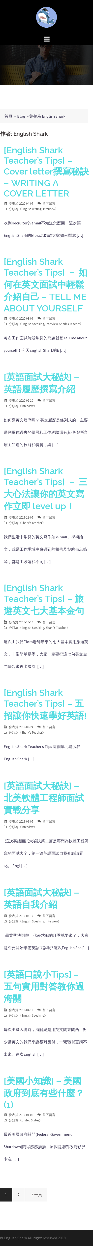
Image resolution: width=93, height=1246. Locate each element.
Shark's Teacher (69, 324)
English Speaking (33, 324)
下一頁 (36, 1194)
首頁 (8, 116)
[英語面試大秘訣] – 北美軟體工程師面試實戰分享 (44, 798)
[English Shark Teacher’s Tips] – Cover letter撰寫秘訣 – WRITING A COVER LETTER (46, 171)
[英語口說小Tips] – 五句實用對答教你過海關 (44, 986)
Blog (21, 116)
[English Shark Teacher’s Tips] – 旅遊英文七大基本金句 (44, 599)
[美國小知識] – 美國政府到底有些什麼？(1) (44, 1093)
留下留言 (48, 203)
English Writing (31, 209)
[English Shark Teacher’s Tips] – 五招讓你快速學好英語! (45, 704)
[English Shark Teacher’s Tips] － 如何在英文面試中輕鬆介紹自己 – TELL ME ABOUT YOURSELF (45, 284)
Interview (49, 209)
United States (30, 1120)
